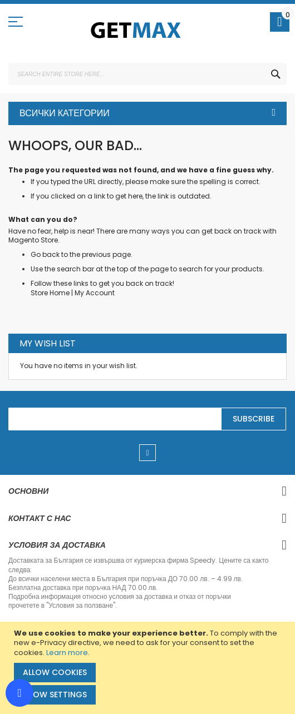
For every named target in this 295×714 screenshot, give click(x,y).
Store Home (50, 293)
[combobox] (147, 74)
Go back (45, 254)
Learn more (67, 652)
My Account (95, 293)
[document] (149, 667)
